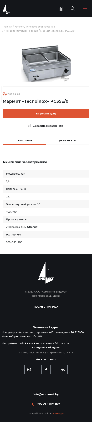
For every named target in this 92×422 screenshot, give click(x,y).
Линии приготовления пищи (21, 30)
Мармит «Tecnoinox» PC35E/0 (57, 30)
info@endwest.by (46, 394)
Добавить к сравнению (48, 125)
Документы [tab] (67, 140)
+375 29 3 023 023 (47, 404)
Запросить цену (46, 113)
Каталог (19, 26)
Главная (7, 26)
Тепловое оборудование (40, 26)
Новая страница (46, 306)
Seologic (58, 413)
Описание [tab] (24, 140)
